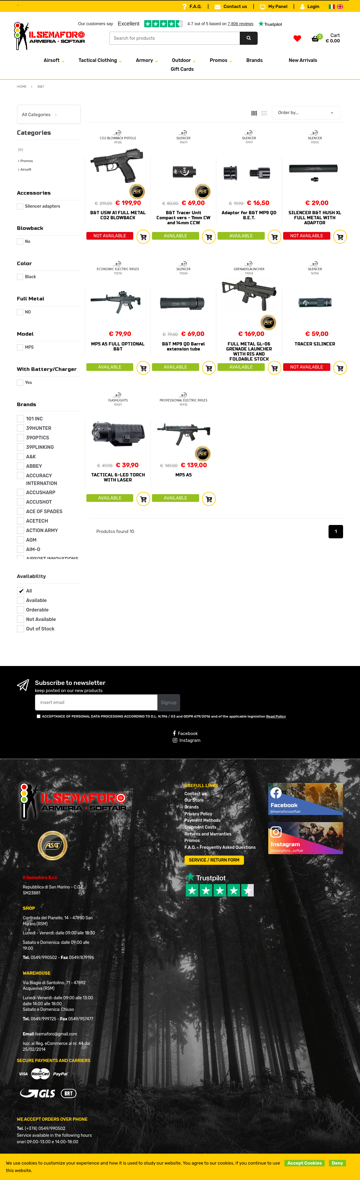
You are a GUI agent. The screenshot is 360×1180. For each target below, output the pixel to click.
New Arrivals (303, 60)
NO (28, 312)
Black (30, 276)
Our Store (194, 800)
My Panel (273, 7)
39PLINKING (40, 447)
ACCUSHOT (39, 502)
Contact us (231, 7)
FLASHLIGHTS (118, 400)
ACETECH (37, 521)
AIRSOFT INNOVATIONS (52, 559)
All (29, 591)
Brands (254, 60)
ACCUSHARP (40, 492)
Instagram (186, 740)
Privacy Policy (198, 813)
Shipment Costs (200, 827)
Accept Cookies (304, 1163)
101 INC (34, 419)
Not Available (41, 619)
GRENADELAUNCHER (249, 269)
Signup (168, 702)
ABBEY (34, 466)
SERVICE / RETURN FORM (214, 860)
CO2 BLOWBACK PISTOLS (118, 138)
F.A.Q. (192, 7)
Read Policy (276, 716)
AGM (31, 540)
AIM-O (33, 549)
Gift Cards (182, 69)
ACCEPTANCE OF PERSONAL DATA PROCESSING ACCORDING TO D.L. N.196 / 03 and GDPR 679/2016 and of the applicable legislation (164, 716)
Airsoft (51, 60)
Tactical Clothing (98, 60)
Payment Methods (203, 820)
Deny (337, 1163)
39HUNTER (38, 428)
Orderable (37, 610)
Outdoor (181, 60)
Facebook (185, 733)
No (27, 241)
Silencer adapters (42, 206)
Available (36, 600)
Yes (28, 382)
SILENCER (183, 138)
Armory (144, 60)
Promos (218, 60)
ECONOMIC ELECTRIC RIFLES (118, 269)
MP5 (29, 347)
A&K (31, 456)
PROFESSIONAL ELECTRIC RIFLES (183, 400)
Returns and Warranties (208, 834)
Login (309, 7)
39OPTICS (37, 438)
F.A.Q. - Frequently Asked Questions (220, 847)
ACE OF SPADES (44, 511)
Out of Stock (40, 629)
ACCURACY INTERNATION (41, 479)
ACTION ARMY (42, 530)
